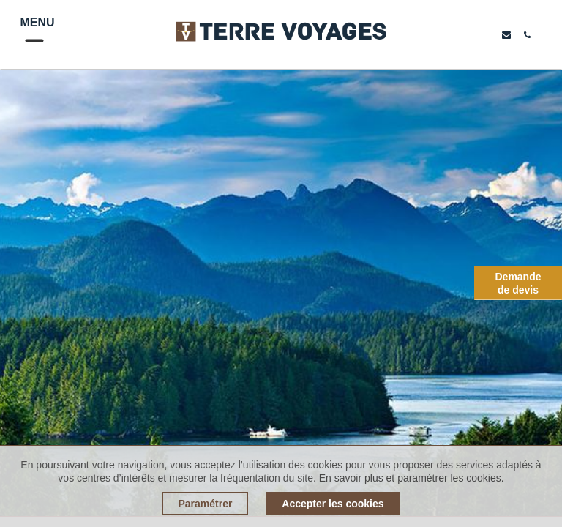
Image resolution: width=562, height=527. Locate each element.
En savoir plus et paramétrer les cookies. (411, 478)
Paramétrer (205, 503)
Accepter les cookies (332, 503)
